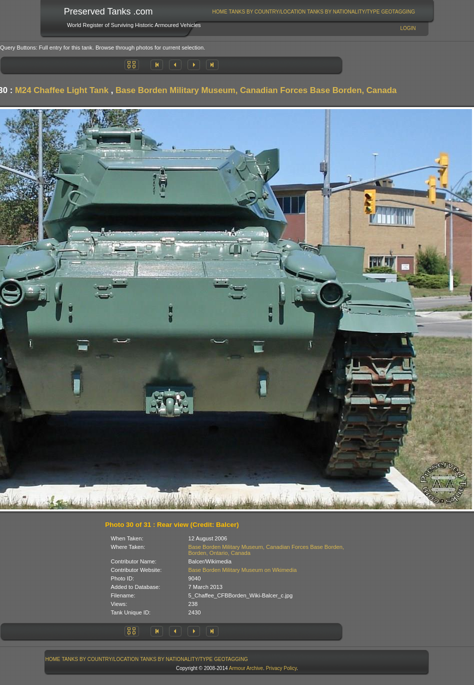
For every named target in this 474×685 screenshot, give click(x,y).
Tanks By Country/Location (267, 12)
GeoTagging (398, 12)
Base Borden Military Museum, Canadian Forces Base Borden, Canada (256, 90)
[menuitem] (220, 12)
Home (220, 12)
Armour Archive (246, 668)
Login (408, 28)
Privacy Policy (281, 668)
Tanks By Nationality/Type (343, 12)
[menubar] (314, 12)
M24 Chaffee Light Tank (61, 90)
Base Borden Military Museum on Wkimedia (242, 570)
